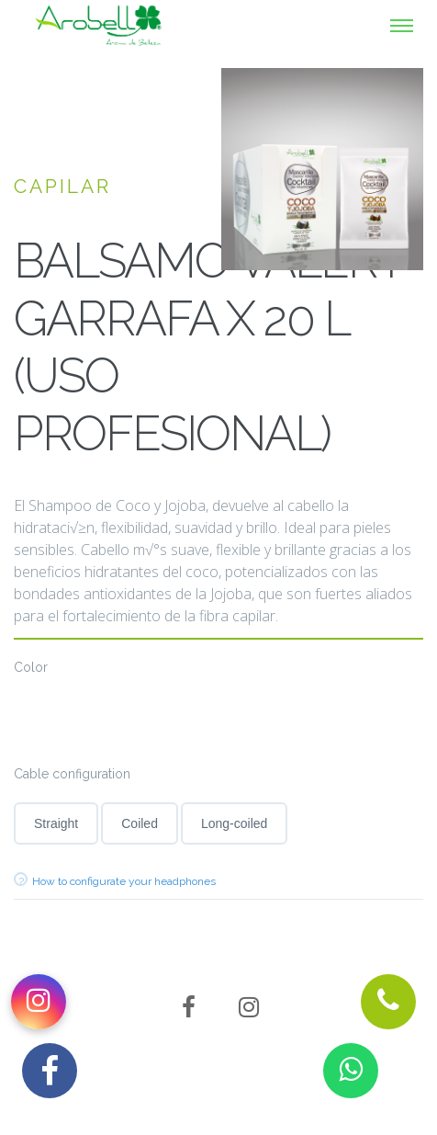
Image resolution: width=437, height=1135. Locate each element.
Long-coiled (234, 823)
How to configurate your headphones (124, 881)
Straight (56, 823)
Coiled (139, 823)
